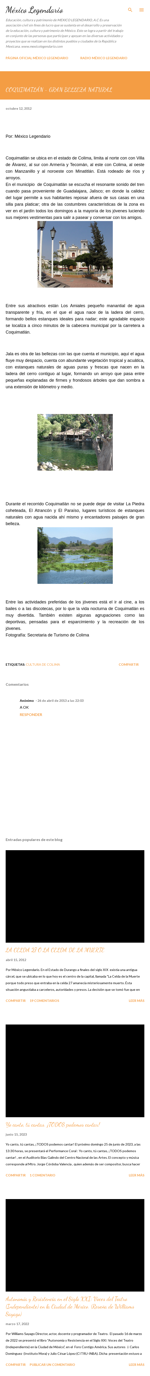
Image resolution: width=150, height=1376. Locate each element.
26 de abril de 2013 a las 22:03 (60, 700)
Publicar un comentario (52, 1365)
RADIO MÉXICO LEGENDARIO (103, 58)
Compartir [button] (129, 664)
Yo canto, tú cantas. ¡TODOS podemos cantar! (53, 1124)
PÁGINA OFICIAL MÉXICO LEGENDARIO (37, 58)
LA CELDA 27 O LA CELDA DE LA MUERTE (55, 950)
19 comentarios (44, 1001)
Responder (31, 714)
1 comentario (42, 1175)
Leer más (136, 1001)
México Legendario (34, 10)
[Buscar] (130, 8)
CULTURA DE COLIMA (43, 664)
